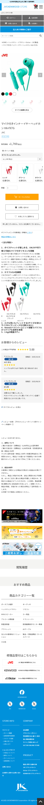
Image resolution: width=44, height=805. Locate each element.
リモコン (26, 609)
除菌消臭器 (5, 624)
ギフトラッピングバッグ (11, 155)
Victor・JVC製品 (32, 42)
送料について (8, 755)
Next (40, 75)
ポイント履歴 (8, 733)
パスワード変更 (8, 739)
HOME (4, 42)
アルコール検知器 (7, 619)
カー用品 (26, 614)
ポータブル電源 (7, 604)
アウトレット (6, 629)
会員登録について (9, 761)
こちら (29, 232)
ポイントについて (9, 758)
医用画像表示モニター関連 (32, 624)
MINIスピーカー (7, 614)
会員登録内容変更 (9, 736)
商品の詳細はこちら (8, 237)
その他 (3, 642)
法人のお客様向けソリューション (11, 635)
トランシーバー (28, 619)
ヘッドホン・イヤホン (16, 42)
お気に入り (7, 744)
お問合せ (19, 492)
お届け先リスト (8, 741)
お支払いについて (9, 753)
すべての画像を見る (22, 110)
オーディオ (27, 604)
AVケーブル (27, 629)
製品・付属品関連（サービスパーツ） (32, 635)
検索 (41, 35)
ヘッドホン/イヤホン (8, 609)
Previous (4, 75)
